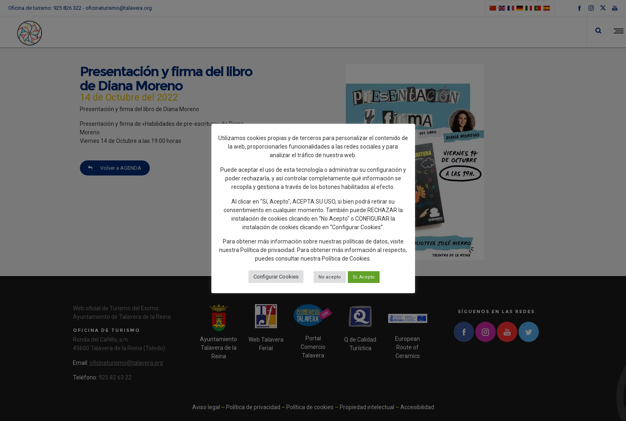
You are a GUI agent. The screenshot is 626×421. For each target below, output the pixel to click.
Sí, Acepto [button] (364, 277)
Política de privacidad (267, 250)
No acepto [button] (329, 277)
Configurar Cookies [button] (276, 277)
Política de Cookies (346, 258)
